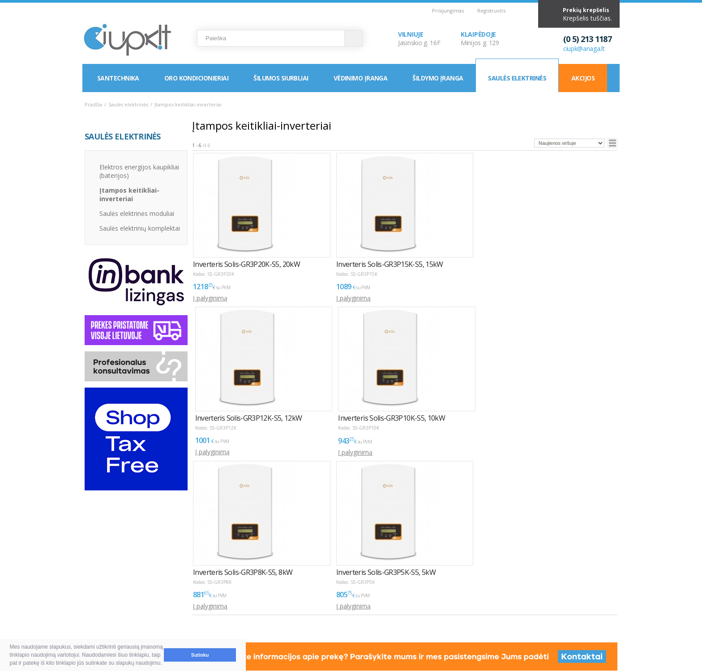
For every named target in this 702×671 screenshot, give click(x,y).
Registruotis (491, 10)
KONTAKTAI (272, 584)
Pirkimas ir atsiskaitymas (128, 600)
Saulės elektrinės (517, 78)
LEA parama (337, 611)
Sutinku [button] (200, 655)
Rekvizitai (273, 621)
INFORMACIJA (335, 584)
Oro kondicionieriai (196, 78)
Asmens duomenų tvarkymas (362, 600)
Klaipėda (272, 611)
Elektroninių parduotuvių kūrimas (581, 584)
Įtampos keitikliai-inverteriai (129, 194)
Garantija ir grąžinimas (125, 621)
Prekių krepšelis (586, 10)
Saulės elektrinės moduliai (136, 213)
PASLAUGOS (208, 584)
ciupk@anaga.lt (584, 48)
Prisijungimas (448, 10)
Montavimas (214, 600)
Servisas (207, 611)
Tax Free (333, 621)
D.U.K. (94, 584)
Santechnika (118, 78)
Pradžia (93, 104)
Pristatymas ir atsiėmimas (130, 611)
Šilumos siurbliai (280, 78)
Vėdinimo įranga (361, 78)
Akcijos (583, 78)
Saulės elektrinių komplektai (139, 228)
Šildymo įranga (437, 78)
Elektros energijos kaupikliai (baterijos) (139, 171)
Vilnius (269, 600)
